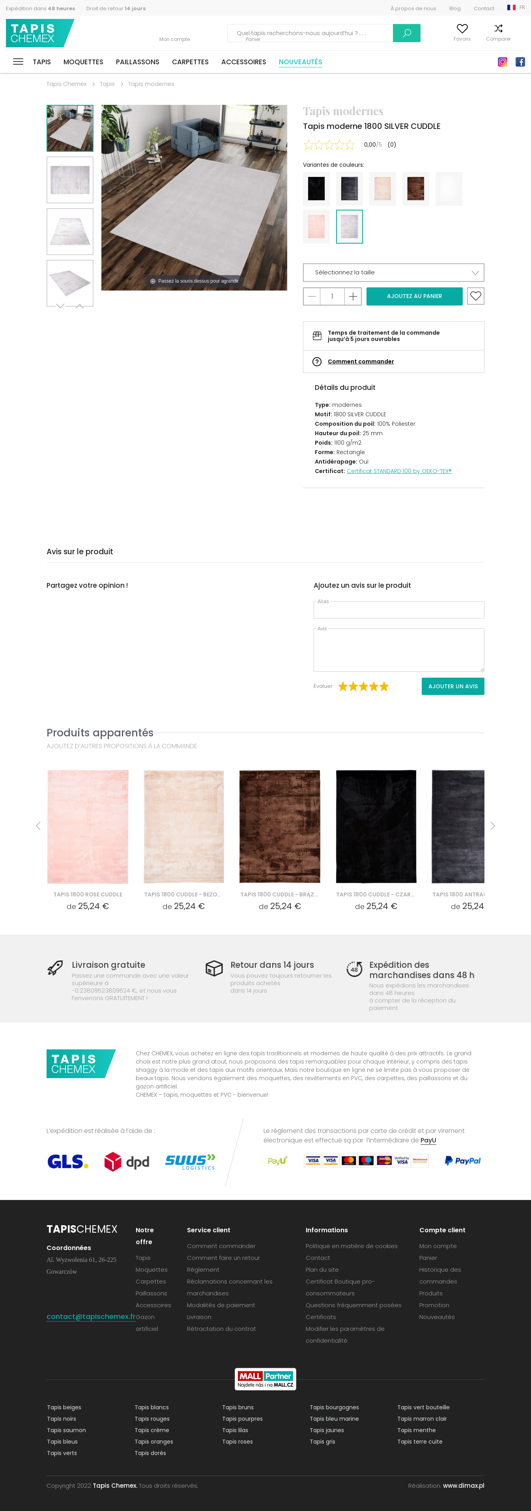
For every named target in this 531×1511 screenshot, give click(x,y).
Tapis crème (151, 1430)
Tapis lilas (235, 1430)
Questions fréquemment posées (354, 1304)
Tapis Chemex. (115, 1485)
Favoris (447, 38)
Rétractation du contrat (221, 1328)
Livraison (199, 1316)
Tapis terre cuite (419, 1441)
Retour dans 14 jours (272, 965)
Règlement (203, 1269)
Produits (431, 1293)
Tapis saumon (66, 1430)
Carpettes (190, 62)
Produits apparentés (100, 732)
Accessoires (243, 62)
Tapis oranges (153, 1441)
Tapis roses (237, 1441)
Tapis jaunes (326, 1430)
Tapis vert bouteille (423, 1407)
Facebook (520, 62)
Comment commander (361, 361)
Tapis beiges (64, 1407)
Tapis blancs (151, 1407)
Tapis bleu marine (334, 1418)
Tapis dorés (150, 1453)
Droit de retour (116, 8)
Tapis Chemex (40, 33)
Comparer (483, 38)
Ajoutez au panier (414, 296)
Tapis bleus (62, 1441)
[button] (393, 272)
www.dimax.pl (463, 1485)
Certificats (321, 1316)
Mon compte (408, 38)
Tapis (42, 62)
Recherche (360, 33)
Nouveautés (300, 62)
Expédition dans (40, 8)
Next (61, 316)
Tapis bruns (237, 1407)
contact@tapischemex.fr (91, 1316)
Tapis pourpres (242, 1418)
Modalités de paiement (221, 1304)
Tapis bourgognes (334, 1407)
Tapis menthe (416, 1430)
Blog (455, 8)
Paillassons (137, 62)
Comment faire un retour (223, 1257)
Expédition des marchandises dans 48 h (421, 969)
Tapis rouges (151, 1418)
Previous (79, 316)
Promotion (434, 1304)
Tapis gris (322, 1441)
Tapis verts (62, 1453)
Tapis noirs (61, 1418)
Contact (484, 8)
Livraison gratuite (109, 965)
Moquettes (83, 62)
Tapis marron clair (422, 1418)
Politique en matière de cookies (352, 1245)
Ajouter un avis (453, 686)
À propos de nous (413, 8)
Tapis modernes (151, 84)
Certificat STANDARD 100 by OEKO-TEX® (399, 471)
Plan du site (322, 1269)
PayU (428, 1139)
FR (522, 7)
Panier (517, 38)
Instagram (502, 62)
